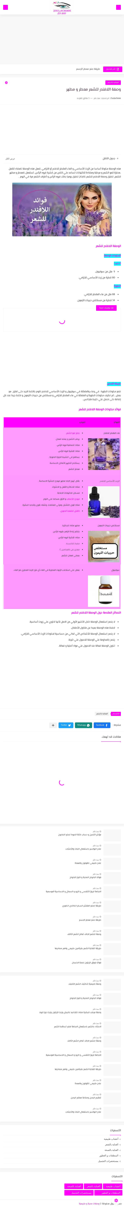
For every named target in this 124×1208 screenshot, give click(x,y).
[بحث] (5, 7)
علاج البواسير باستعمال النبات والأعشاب (83, 849)
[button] (102, 725)
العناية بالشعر (113, 82)
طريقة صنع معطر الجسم (88, 69)
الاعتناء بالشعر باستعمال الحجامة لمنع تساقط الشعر (77, 1027)
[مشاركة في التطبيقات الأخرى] (53, 725)
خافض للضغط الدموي (70, 511)
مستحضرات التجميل (108, 1161)
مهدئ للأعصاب (73, 499)
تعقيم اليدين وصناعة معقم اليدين (86, 1098)
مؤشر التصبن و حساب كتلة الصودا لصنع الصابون (79, 835)
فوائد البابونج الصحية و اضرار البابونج (85, 877)
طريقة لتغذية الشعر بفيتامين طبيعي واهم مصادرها (78, 948)
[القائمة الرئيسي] (118, 7)
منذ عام (96, 831)
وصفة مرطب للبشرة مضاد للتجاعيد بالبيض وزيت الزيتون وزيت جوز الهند (70, 1012)
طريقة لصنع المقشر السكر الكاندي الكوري (81, 906)
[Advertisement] (62, 40)
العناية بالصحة (111, 1150)
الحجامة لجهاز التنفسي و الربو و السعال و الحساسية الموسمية (73, 891)
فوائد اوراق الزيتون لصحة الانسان (86, 963)
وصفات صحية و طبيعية (89, 1204)
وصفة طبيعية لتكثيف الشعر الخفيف (84, 984)
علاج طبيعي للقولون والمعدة (88, 863)
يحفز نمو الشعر (73, 433)
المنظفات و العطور (108, 1155)
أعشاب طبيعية (111, 1139)
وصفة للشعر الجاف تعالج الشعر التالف (84, 934)
